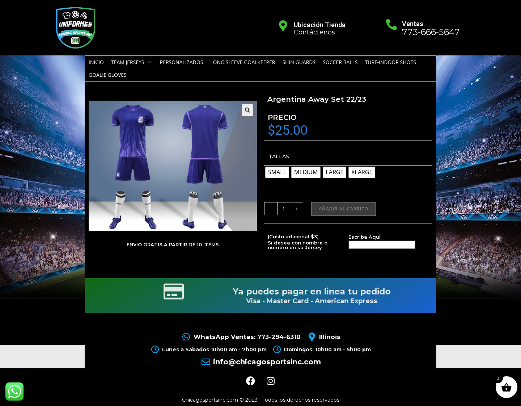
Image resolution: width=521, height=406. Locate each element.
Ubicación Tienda (320, 25)
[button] (131, 62)
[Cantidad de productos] (283, 208)
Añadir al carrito (343, 209)
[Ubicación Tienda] (283, 25)
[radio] (277, 172)
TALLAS (278, 156)
